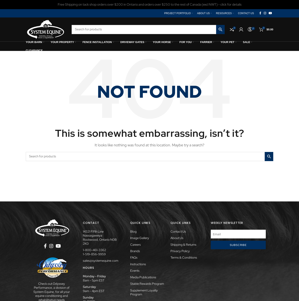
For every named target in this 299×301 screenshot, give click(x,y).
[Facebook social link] (260, 13)
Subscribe (238, 245)
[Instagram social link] (264, 13)
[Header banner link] (149, 4)
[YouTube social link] (270, 13)
